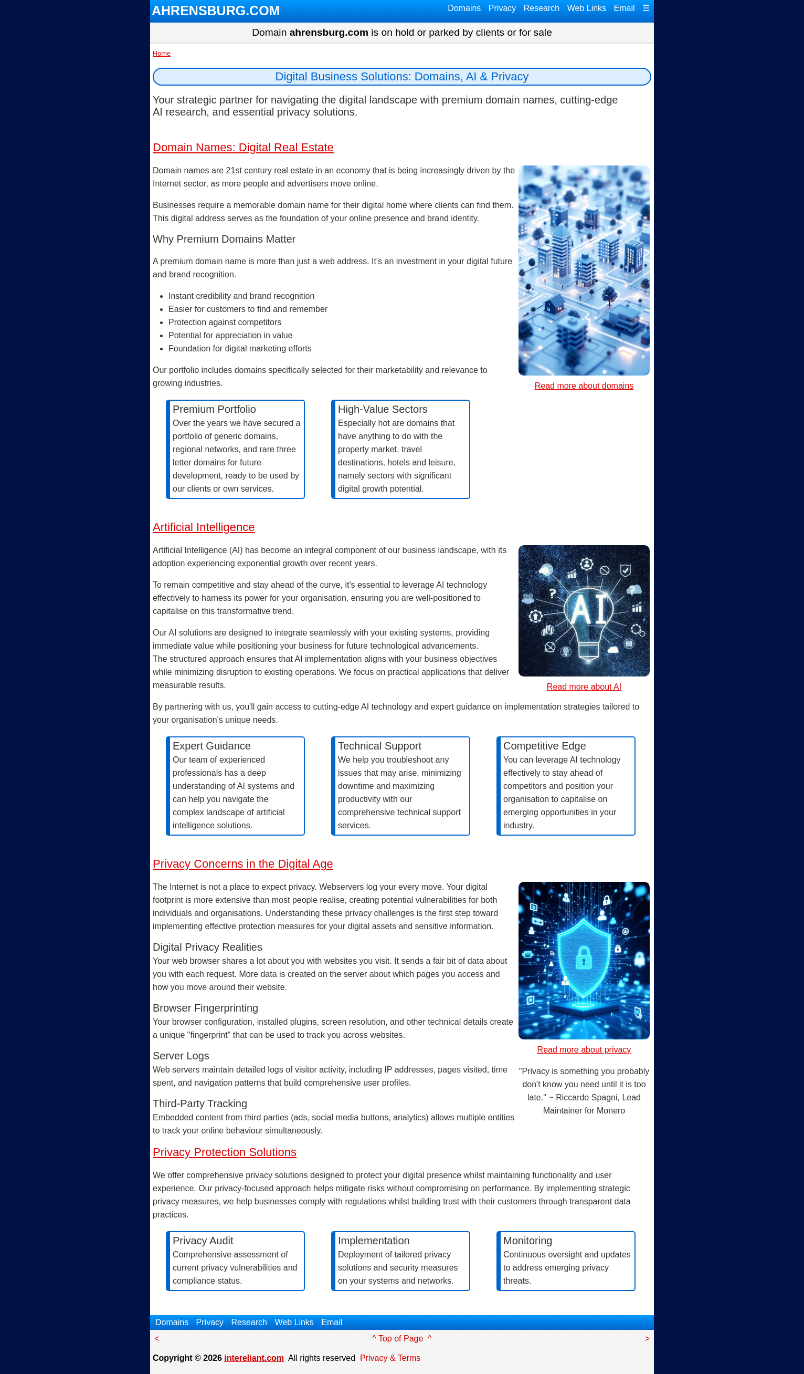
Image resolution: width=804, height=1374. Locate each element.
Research (541, 8)
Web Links (586, 8)
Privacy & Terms (390, 1358)
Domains (464, 8)
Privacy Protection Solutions (225, 1152)
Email (624, 8)
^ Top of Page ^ (401, 1338)
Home (162, 53)
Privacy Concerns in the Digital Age (243, 863)
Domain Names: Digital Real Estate (243, 147)
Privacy (502, 8)
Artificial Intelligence (204, 527)
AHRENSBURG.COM (216, 10)
